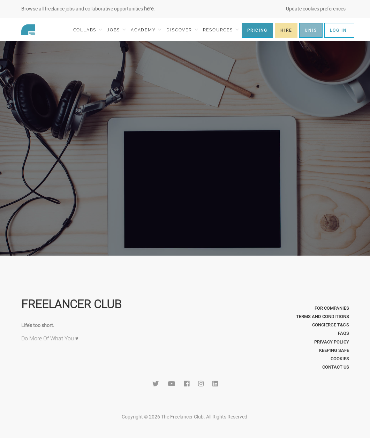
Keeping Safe (334, 350)
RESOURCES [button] (221, 29)
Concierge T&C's (330, 324)
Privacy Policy (331, 342)
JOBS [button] (116, 29)
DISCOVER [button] (182, 29)
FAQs (343, 333)
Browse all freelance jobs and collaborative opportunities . (88, 9)
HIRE (286, 30)
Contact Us (335, 367)
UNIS (311, 30)
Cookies (340, 358)
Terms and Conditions (322, 316)
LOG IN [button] (338, 30)
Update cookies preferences (316, 9)
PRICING (257, 30)
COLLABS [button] (87, 29)
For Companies (332, 308)
